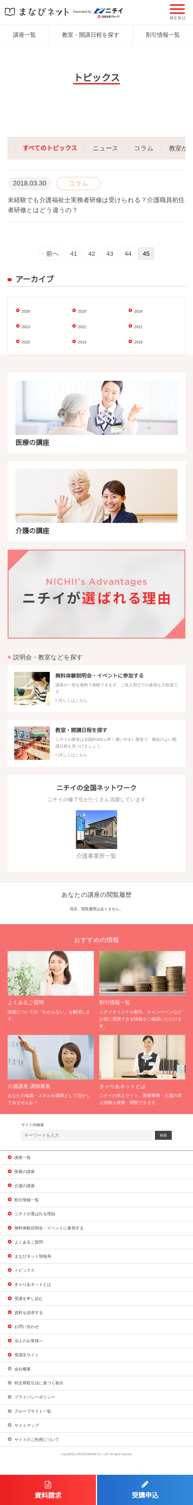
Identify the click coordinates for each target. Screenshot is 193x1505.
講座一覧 (24, 35)
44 (127, 253)
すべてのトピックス (50, 148)
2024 (138, 311)
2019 (82, 342)
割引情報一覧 (163, 35)
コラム (144, 148)
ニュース (106, 148)
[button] (177, 12)
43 (110, 253)
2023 (25, 327)
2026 (25, 311)
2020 (25, 342)
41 (73, 253)
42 (91, 253)
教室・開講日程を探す (91, 35)
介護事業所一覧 (96, 834)
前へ (52, 253)
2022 (82, 327)
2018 (138, 342)
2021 (138, 327)
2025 (82, 311)
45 (146, 253)
